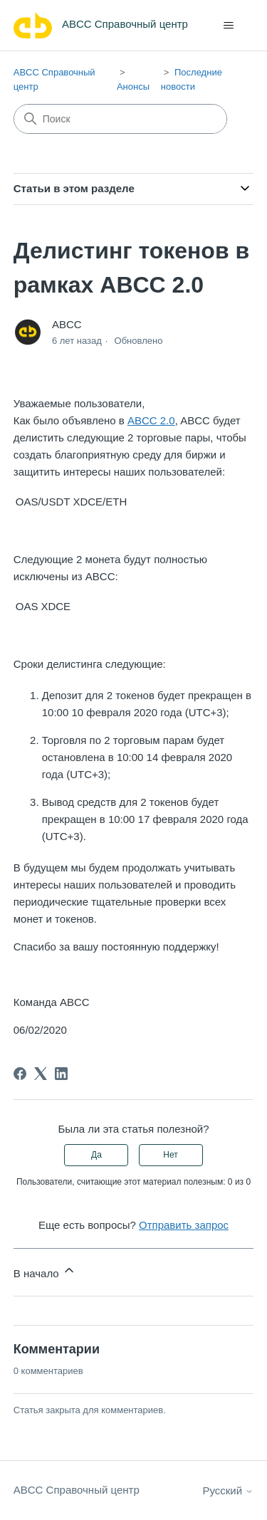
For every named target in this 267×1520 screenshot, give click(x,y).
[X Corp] (40, 1073)
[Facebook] (20, 1073)
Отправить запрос (184, 1225)
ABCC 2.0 (151, 420)
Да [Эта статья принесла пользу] (96, 1155)
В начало (45, 1271)
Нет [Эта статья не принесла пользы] (170, 1155)
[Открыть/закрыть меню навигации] (228, 25)
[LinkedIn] (61, 1073)
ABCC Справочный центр (77, 1490)
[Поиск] (120, 119)
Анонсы (133, 86)
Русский (227, 1490)
